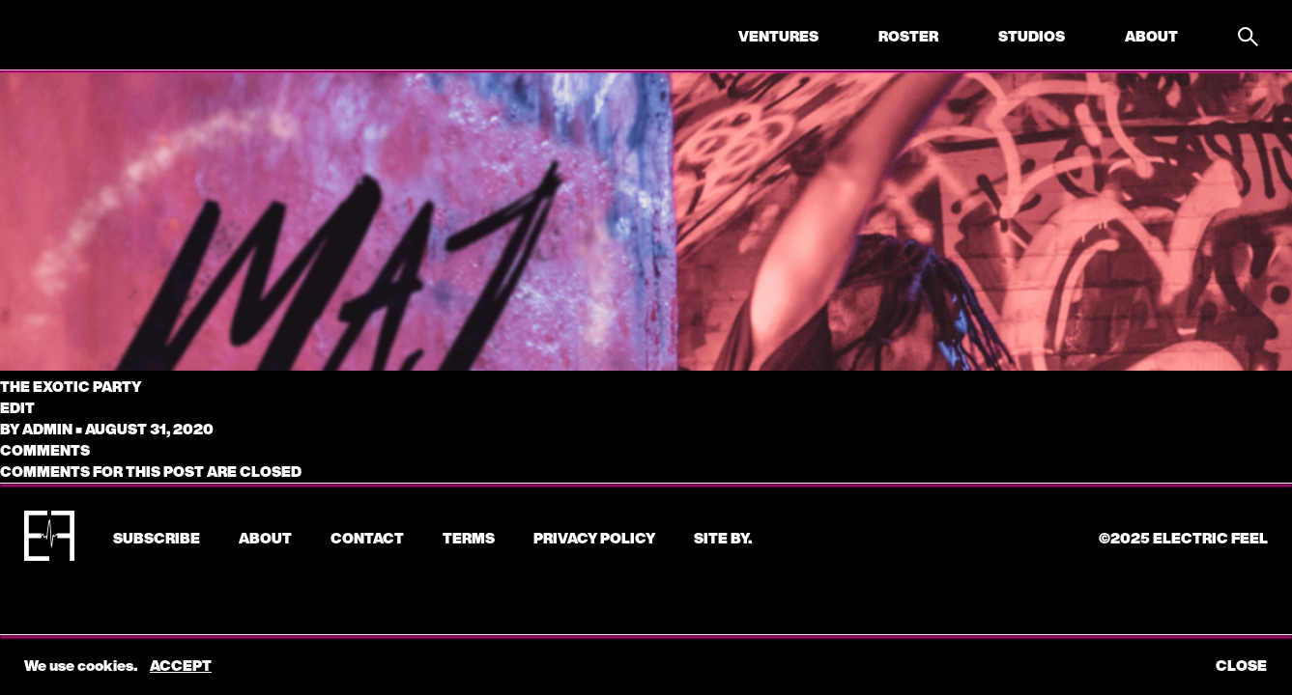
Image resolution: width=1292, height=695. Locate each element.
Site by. (723, 537)
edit (17, 407)
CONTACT (367, 537)
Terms (469, 537)
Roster (908, 35)
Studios (1031, 35)
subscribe (156, 537)
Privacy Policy (594, 537)
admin (47, 428)
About (1151, 35)
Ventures (778, 35)
